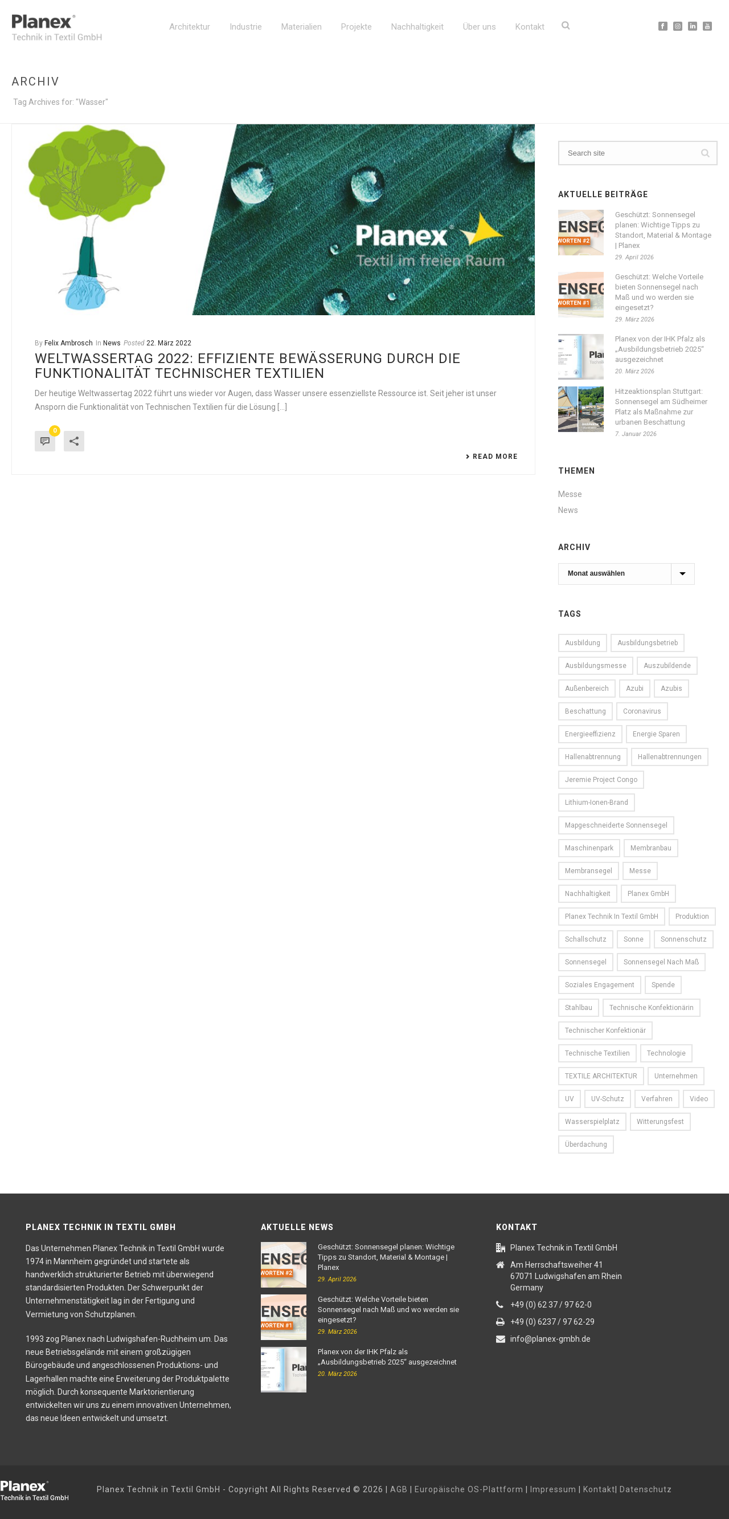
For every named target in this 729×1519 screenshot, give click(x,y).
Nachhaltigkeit (417, 27)
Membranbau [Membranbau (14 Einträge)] (650, 848)
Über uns (479, 27)
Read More (491, 456)
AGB (399, 1489)
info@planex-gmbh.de (550, 1338)
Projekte (356, 27)
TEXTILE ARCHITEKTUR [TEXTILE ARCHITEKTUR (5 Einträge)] (601, 1076)
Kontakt (529, 27)
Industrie (246, 27)
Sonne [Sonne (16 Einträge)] (634, 939)
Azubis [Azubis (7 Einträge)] (671, 689)
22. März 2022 (168, 343)
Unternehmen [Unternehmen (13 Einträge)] (676, 1076)
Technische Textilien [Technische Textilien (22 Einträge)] (597, 1053)
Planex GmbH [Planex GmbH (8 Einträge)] (648, 894)
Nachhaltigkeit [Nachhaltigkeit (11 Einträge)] (588, 894)
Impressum (553, 1489)
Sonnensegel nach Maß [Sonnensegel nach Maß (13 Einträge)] (661, 962)
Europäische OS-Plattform (469, 1489)
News (112, 343)
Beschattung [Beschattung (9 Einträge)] (585, 711)
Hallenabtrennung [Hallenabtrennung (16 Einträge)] (593, 757)
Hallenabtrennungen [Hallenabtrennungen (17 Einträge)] (670, 757)
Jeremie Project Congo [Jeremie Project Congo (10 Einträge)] (601, 780)
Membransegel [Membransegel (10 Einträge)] (588, 871)
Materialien (301, 27)
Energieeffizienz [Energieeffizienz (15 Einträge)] (590, 734)
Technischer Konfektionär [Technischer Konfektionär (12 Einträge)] (605, 1031)
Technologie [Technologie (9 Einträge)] (666, 1053)
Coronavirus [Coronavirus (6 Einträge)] (642, 711)
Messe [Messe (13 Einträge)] (640, 871)
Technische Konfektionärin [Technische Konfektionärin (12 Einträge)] (651, 1008)
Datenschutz (646, 1489)
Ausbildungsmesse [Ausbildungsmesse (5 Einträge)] (595, 666)
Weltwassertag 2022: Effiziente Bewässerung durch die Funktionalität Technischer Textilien (248, 366)
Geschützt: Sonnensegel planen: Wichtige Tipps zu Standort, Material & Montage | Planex (663, 230)
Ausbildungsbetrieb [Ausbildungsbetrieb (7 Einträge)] (647, 643)
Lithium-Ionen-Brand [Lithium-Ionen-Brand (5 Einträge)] (596, 803)
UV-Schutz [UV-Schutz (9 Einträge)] (607, 1099)
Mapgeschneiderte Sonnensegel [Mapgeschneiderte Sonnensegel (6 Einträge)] (616, 825)
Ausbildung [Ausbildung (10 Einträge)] (582, 643)
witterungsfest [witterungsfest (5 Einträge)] (660, 1122)
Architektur (189, 27)
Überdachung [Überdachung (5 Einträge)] (586, 1145)
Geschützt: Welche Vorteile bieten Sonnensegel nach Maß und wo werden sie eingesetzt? (659, 292)
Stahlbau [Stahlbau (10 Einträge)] (578, 1008)
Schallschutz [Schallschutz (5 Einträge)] (586, 939)
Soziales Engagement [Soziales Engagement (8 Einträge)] (599, 985)
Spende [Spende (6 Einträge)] (663, 985)
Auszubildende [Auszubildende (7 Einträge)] (667, 666)
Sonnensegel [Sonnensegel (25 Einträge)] (586, 962)
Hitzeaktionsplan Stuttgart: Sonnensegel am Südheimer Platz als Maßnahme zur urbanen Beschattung (661, 406)
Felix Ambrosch (68, 343)
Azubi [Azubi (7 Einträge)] (635, 689)
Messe (570, 494)
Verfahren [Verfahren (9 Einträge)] (657, 1099)
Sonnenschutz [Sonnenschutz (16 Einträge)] (684, 939)
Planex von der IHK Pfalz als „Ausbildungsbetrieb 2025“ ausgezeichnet (660, 349)
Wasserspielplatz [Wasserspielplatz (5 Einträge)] (592, 1122)
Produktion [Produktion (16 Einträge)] (692, 917)
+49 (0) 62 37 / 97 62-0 (551, 1304)
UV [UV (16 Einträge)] (569, 1099)
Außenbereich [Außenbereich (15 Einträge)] (587, 689)
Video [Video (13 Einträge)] (699, 1099)
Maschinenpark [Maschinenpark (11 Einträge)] (589, 848)
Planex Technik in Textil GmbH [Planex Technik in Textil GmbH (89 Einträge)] (611, 917)
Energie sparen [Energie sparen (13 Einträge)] (656, 734)
